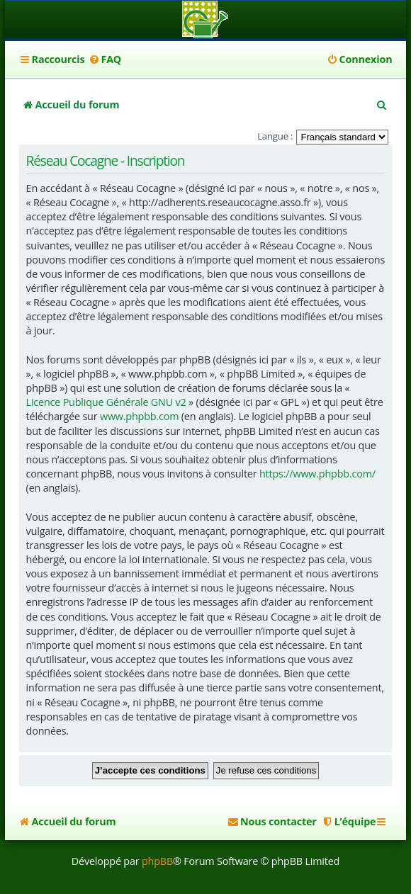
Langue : (275, 136)
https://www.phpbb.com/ (317, 473)
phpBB (157, 861)
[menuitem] (104, 59)
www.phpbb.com (139, 416)
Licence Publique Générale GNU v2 (106, 402)
